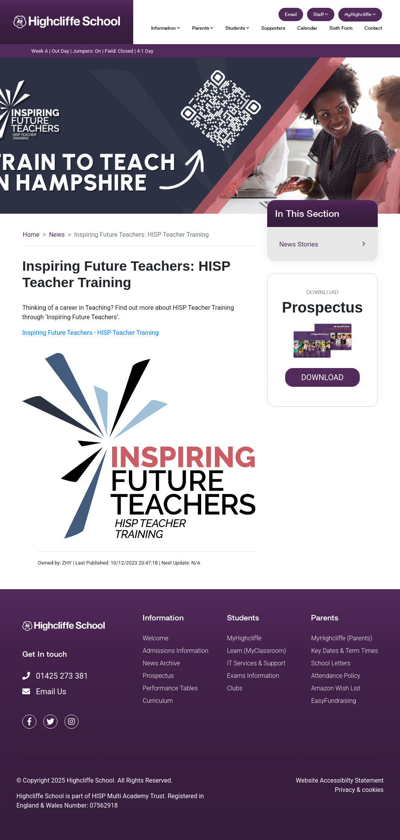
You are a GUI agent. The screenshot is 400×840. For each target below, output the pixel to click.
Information (165, 28)
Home (31, 234)
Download (322, 377)
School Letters (330, 663)
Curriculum (158, 700)
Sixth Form (340, 28)
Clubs (235, 688)
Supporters (273, 28)
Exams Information (253, 675)
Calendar (307, 28)
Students (237, 28)
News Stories (322, 244)
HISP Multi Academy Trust (128, 796)
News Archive (161, 663)
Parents (202, 28)
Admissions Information (175, 650)
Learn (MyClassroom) (256, 650)
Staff (320, 14)
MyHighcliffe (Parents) (341, 638)
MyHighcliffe (244, 638)
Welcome (155, 638)
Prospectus (158, 675)
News (56, 234)
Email (291, 14)
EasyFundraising (333, 700)
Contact (373, 28)
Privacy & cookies (359, 790)
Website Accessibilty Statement (340, 780)
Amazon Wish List (335, 688)
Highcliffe (360, 14)
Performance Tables (170, 688)
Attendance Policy (335, 675)
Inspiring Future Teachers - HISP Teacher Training (90, 332)
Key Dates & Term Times (344, 650)
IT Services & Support (256, 663)
